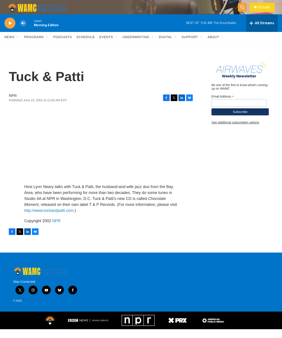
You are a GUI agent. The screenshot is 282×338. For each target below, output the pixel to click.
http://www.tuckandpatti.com (49, 219)
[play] (9, 32)
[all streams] (262, 32)
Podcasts (62, 46)
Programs (34, 46)
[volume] (23, 32)
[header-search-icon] (244, 11)
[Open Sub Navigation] (18, 46)
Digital (165, 46)
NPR (56, 229)
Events (106, 46)
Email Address (223, 105)
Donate (266, 11)
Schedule (85, 46)
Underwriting (135, 46)
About (213, 46)
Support (190, 46)
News (9, 46)
